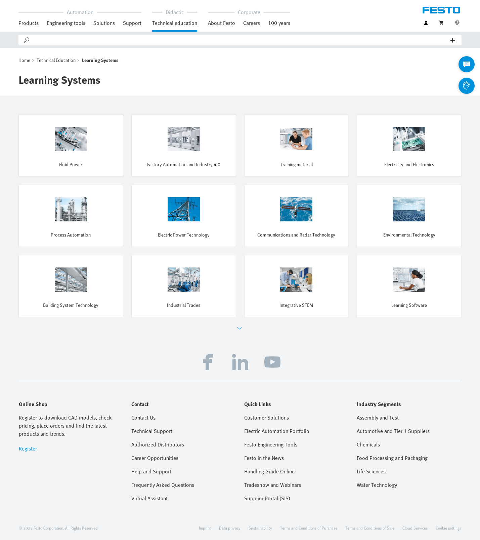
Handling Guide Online (269, 471)
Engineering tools (66, 23)
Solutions (104, 23)
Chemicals (368, 444)
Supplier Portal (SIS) (267, 498)
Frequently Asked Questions (162, 485)
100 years (279, 23)
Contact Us (143, 417)
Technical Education (56, 60)
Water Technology (377, 485)
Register (28, 448)
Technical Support (151, 431)
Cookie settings (448, 528)
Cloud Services (415, 528)
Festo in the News (264, 458)
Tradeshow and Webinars (272, 485)
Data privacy (230, 528)
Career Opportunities (154, 458)
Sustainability (260, 528)
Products (28, 23)
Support (132, 23)
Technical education (174, 23)
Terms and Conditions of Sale (369, 528)
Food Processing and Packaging (392, 458)
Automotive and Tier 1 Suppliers (393, 431)
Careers (251, 23)
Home (24, 60)
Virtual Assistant (149, 498)
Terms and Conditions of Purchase (308, 528)
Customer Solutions (266, 417)
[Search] (240, 40)
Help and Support (151, 471)
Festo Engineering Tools (270, 444)
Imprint (205, 528)
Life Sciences (371, 471)
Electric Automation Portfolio (276, 431)
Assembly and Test (378, 417)
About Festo (221, 23)
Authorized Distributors (157, 444)
